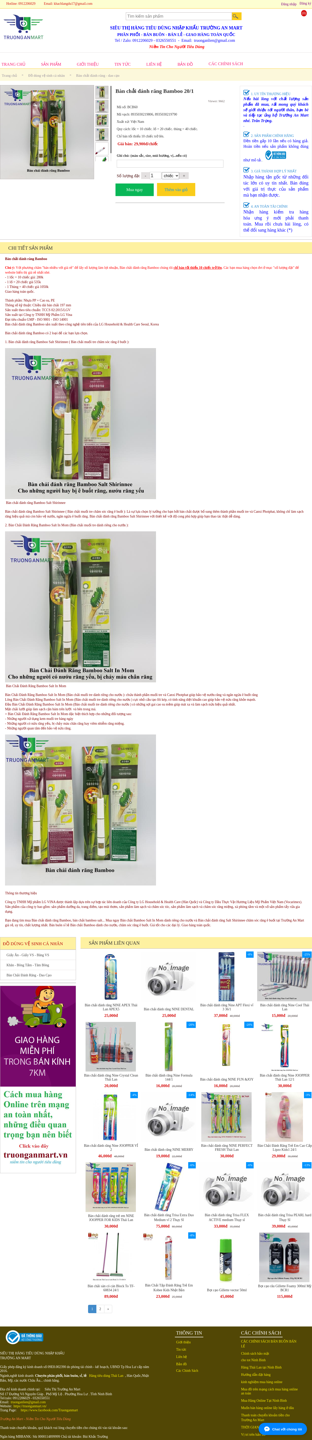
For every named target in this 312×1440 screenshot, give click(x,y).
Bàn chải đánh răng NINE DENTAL (169, 1009)
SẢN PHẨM (51, 64)
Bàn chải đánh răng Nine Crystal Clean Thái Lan (111, 1077)
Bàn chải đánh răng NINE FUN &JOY (227, 1079)
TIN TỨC (122, 64)
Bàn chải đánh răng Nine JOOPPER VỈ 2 (111, 1148)
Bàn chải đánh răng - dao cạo (97, 76)
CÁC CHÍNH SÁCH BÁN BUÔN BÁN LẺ (268, 1344)
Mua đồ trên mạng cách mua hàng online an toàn (269, 1391)
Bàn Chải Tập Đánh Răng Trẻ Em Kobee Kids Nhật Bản (169, 1287)
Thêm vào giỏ (176, 189)
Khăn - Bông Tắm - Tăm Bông (28, 965)
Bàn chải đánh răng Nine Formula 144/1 (168, 1077)
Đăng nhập (288, 4)
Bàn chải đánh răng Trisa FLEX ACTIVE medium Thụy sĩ (227, 1217)
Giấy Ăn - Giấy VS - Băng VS (28, 955)
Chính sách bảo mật (255, 1353)
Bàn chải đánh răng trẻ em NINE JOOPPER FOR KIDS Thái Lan (111, 1218)
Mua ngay (134, 189)
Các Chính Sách (187, 1371)
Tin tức (181, 1349)
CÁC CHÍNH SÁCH (226, 63)
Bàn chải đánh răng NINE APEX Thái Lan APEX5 (111, 1007)
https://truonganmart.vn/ (30, 1406)
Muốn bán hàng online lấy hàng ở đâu (267, 1408)
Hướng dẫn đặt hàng (255, 1375)
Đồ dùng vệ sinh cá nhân (46, 76)
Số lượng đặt (128, 175)
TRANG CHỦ (13, 64)
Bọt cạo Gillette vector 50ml (227, 1290)
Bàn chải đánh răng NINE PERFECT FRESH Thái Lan (227, 1148)
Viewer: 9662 (216, 101)
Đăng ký (305, 3)
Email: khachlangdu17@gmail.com (68, 4)
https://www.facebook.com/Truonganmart (49, 1410)
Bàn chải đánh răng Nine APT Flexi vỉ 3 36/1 (226, 1007)
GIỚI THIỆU (88, 64)
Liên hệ (181, 1357)
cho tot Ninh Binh (253, 1360)
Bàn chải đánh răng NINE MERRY (168, 1150)
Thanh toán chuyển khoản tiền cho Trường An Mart (265, 1417)
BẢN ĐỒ (185, 64)
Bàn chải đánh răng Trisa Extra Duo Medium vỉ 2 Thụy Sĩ (169, 1217)
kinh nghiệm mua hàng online (261, 1382)
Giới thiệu (183, 1342)
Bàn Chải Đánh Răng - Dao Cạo (29, 975)
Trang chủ (9, 76)
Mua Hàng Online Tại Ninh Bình (264, 1400)
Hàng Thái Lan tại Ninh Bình (261, 1367)
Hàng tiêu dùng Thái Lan (106, 1376)
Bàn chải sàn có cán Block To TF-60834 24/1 (111, 1288)
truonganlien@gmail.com (28, 1402)
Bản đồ (181, 1364)
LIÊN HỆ (154, 64)
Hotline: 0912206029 (20, 4)
